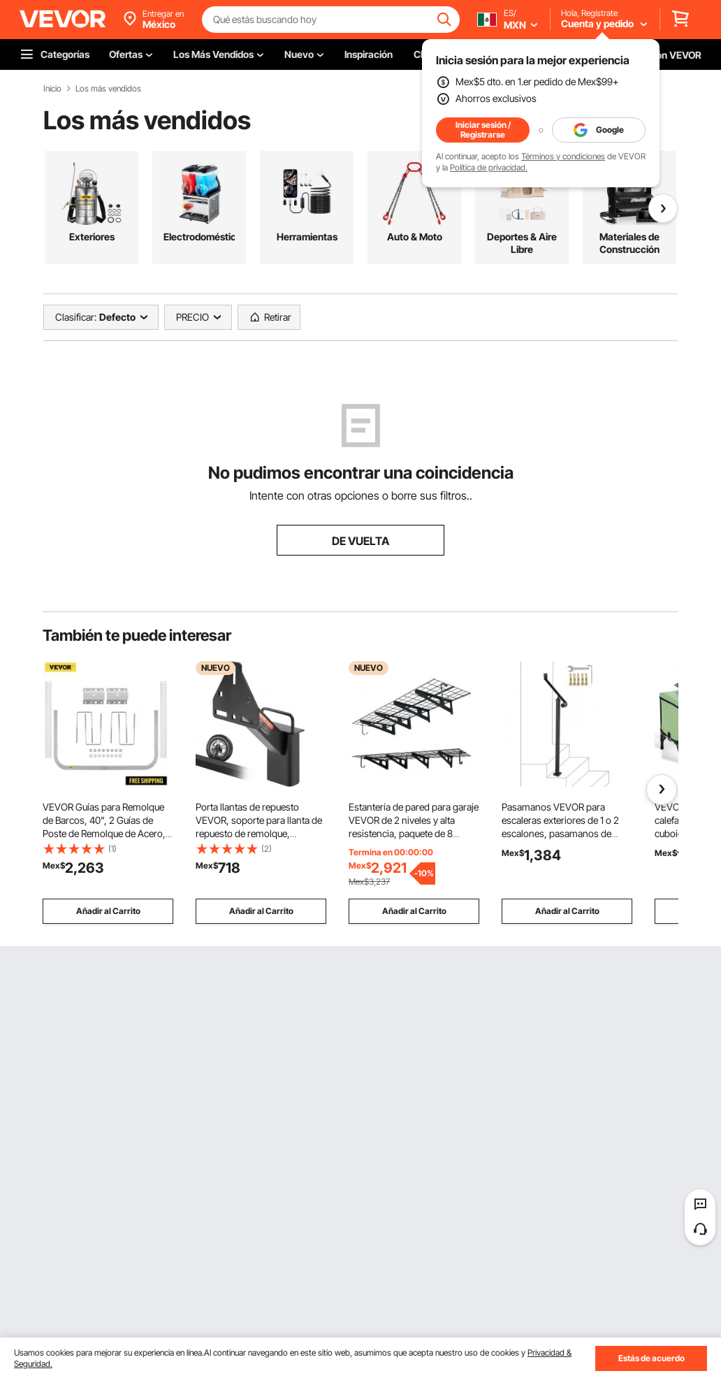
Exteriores (92, 236)
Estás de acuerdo (651, 1358)
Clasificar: (75, 317)
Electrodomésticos (199, 236)
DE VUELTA (360, 541)
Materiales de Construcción (629, 243)
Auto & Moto (414, 236)
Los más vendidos (108, 89)
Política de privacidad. (488, 167)
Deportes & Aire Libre (522, 243)
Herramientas (307, 236)
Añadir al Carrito (108, 911)
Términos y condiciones (563, 156)
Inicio (52, 89)
